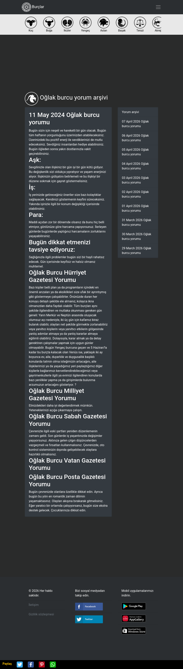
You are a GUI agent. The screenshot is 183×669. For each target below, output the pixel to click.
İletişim (34, 605)
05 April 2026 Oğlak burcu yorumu (135, 152)
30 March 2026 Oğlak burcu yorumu (136, 236)
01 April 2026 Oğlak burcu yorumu (135, 208)
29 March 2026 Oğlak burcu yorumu (136, 250)
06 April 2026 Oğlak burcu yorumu (135, 138)
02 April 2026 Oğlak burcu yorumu (135, 194)
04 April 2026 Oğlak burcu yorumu (135, 166)
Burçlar (33, 7)
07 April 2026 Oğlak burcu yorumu (135, 124)
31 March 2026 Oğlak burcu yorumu (136, 222)
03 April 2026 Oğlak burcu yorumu (135, 180)
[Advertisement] (91, 63)
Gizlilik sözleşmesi (41, 614)
